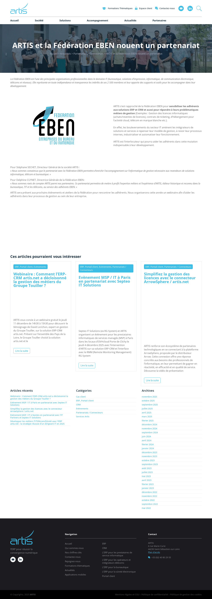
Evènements (82, 408)
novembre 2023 (149, 456)
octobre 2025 (148, 400)
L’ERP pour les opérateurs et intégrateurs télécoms (116, 561)
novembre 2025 (149, 396)
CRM (78, 404)
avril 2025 (146, 412)
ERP (104, 543)
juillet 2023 (147, 472)
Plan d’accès (154, 552)
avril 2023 (146, 480)
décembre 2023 (149, 452)
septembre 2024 (150, 432)
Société (39, 20)
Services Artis (82, 416)
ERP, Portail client (85, 400)
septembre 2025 (150, 404)
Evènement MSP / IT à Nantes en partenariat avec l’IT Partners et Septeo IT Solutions (36, 416)
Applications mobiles (75, 574)
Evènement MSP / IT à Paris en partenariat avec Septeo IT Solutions (104, 281)
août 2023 (146, 468)
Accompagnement (97, 20)
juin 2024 (146, 436)
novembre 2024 (149, 428)
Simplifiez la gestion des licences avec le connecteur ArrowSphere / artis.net (170, 277)
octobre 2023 (148, 460)
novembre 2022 (149, 496)
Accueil (14, 20)
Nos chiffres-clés (73, 552)
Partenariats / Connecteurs (88, 53)
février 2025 (148, 420)
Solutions (65, 20)
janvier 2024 (148, 448)
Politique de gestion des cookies (186, 594)
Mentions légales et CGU (127, 594)
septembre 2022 (150, 504)
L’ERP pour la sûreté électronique (119, 571)
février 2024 (148, 444)
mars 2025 (147, 416)
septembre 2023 (150, 464)
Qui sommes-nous (74, 548)
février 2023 (148, 484)
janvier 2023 (148, 488)
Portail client (108, 576)
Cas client (81, 396)
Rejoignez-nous (72, 561)
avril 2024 (146, 440)
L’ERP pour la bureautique (115, 567)
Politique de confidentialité (154, 594)
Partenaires (159, 20)
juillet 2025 (147, 408)
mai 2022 (146, 508)
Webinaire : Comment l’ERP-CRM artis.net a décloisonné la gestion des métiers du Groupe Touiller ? (39, 279)
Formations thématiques (77, 565)
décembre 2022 (149, 492)
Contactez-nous (73, 556)
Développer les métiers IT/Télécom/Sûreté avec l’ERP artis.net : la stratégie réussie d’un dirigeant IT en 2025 (37, 422)
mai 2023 (146, 476)
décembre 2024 (149, 424)
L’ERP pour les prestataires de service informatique (117, 554)
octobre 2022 (148, 500)
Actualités (130, 20)
